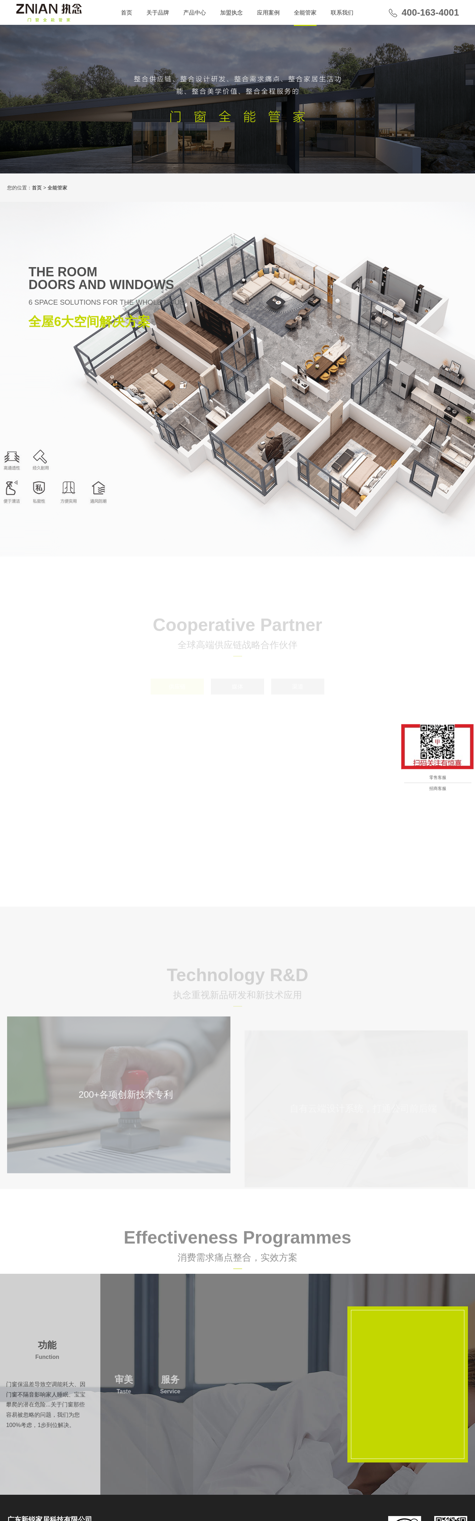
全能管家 (305, 13)
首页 (126, 13)
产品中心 (194, 13)
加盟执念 (231, 13)
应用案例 (268, 13)
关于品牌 (157, 13)
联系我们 (342, 13)
